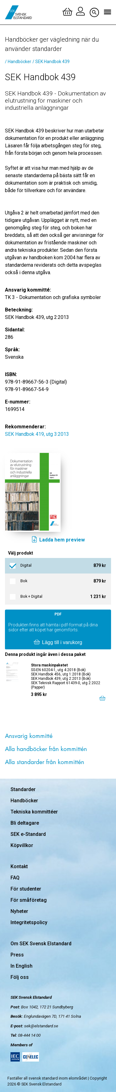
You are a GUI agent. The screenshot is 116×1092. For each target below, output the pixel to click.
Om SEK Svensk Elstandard (41, 944)
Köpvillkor (22, 845)
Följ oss (20, 977)
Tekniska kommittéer (34, 812)
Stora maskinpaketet (49, 665)
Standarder (23, 789)
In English (21, 966)
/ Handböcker (18, 61)
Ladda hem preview (58, 540)
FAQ (15, 878)
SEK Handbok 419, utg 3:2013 (37, 434)
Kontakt (19, 866)
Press (17, 955)
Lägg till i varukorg (58, 642)
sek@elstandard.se (41, 1025)
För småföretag (29, 900)
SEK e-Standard (28, 834)
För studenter (26, 889)
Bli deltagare (25, 823)
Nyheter (19, 911)
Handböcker (24, 801)
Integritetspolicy (29, 922)
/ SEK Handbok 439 (51, 61)
